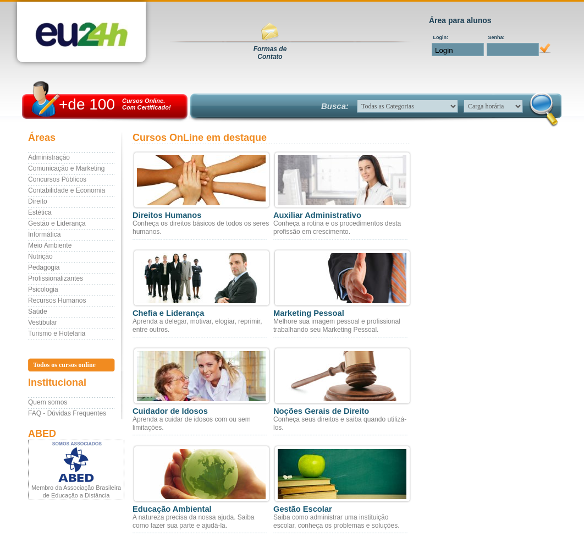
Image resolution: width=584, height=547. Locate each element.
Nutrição (40, 256)
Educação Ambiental (172, 509)
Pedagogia (43, 267)
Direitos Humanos (167, 215)
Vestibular (42, 322)
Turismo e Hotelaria (56, 333)
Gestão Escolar (302, 509)
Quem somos (47, 402)
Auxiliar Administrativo (317, 215)
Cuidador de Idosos (170, 411)
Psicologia (43, 289)
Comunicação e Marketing (66, 168)
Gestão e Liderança (57, 223)
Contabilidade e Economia (66, 190)
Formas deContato (270, 53)
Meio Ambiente (49, 245)
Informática (44, 234)
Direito (37, 201)
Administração (49, 157)
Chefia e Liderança (168, 313)
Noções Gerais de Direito (321, 411)
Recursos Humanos (57, 300)
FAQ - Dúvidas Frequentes (67, 413)
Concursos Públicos (57, 179)
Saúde (37, 311)
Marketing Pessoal (308, 313)
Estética (40, 212)
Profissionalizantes (55, 278)
